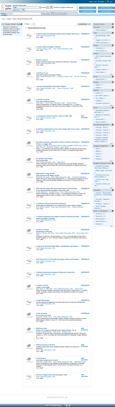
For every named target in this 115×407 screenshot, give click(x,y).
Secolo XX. (99, 214)
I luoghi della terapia (42, 300)
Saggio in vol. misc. (101, 40)
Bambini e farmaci (42, 60)
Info (95, 2)
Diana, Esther (79, 289)
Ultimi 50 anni (100, 79)
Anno (95, 76)
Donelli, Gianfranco (42, 192)
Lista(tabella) (84, 24)
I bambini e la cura (42, 73)
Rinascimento (100, 219)
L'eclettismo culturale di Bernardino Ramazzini (51, 203)
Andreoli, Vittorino (71, 103)
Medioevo (99, 224)
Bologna (98, 159)
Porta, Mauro (40, 103)
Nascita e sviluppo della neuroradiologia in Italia (51, 375)
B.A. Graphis (100, 98)
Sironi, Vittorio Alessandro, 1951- (46, 36)
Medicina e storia (41, 328)
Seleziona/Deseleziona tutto (36, 28)
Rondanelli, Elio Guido (43, 177)
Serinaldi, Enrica (54, 192)
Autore (96, 53)
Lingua (96, 82)
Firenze (98, 154)
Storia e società (100, 122)
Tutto (27, 24)
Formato (97, 27)
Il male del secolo (41, 313)
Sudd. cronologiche (100, 211)
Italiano (98, 85)
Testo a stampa (100, 30)
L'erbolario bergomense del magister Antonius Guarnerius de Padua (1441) (60, 216)
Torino (98, 156)
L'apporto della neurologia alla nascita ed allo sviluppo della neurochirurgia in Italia (63, 34)
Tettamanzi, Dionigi (80, 362)
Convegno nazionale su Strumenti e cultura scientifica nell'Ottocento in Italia (60, 142)
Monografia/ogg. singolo (103, 35)
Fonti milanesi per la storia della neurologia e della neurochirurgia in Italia (59, 259)
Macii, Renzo (65, 147)
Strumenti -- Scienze (102, 204)
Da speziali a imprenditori (44, 158)
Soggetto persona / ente (102, 163)
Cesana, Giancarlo (78, 207)
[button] (49, 7)
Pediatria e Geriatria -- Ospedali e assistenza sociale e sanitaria (101, 139)
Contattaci (101, 2)
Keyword (97, 190)
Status (96, 45)
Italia (97, 148)
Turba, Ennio (57, 332)
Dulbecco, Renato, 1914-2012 (45, 233)
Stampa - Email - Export (12, 24)
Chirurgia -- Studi (101, 127)
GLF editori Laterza (101, 95)
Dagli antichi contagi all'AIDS (45, 173)
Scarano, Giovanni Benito (44, 332)
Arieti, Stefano (100, 72)
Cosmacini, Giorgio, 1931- (44, 49)
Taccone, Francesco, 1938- (65, 88)
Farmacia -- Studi (101, 135)
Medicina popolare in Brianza (45, 345)
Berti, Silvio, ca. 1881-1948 (44, 289)
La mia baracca (41, 358)
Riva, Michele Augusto (43, 207)
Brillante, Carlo (66, 332)
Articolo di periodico (102, 42)
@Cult (57, 397)
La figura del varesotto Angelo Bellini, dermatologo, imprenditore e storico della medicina (64, 246)
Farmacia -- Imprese (102, 130)
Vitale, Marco (61, 162)
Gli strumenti (99, 119)
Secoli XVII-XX (100, 221)
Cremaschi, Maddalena (79, 177)
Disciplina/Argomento (101, 124)
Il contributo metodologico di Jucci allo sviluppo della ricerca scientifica (59, 129)
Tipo (95, 33)
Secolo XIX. (99, 216)
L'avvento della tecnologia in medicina (48, 47)
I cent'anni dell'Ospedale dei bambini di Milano (51, 86)
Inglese (98, 87)
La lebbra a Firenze (42, 285)
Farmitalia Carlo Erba (102, 103)
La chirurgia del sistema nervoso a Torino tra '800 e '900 (54, 116)
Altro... (112, 74)
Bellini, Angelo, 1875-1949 (104, 170)
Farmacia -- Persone (102, 132)
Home (91, 2)
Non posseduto (100, 51)
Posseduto (99, 48)
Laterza (98, 93)
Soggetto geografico (101, 146)
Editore (96, 90)
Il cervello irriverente (42, 99)
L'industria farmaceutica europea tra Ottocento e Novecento (55, 272)
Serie (95, 107)
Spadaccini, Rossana (53, 147)
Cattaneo (98, 100)
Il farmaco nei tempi (42, 229)
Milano (98, 151)
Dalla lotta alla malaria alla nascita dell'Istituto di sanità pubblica (56, 188)
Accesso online (99, 24)
